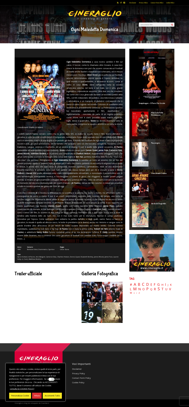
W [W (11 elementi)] (131, 293)
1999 (19, 249)
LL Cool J (25, 259)
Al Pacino (31, 257)
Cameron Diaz (51, 257)
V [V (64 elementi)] (170, 289)
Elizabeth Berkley (87, 257)
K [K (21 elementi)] (171, 284)
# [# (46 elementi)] (131, 284)
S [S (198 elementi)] (159, 289)
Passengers (155, 143)
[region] (35, 382)
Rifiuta (37, 395)
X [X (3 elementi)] (134, 293)
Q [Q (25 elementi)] (151, 289)
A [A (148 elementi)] (135, 284)
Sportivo (51, 249)
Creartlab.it (45, 403)
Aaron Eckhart (22, 257)
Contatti (58, 25)
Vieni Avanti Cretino (159, 173)
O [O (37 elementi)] (143, 289)
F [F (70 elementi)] (155, 284)
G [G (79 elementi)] (158, 284)
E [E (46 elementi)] (151, 284)
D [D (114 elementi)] (147, 284)
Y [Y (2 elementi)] (136, 293)
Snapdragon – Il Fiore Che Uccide (152, 103)
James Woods (99, 257)
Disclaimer (132, 3)
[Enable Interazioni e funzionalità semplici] (51, 379)
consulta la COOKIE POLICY (22, 388)
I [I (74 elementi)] (165, 284)
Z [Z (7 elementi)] (139, 293)
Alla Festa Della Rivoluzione (157, 114)
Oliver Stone (64, 249)
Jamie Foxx (109, 257)
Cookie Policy (170, 3)
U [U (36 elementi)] (166, 289)
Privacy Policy (143, 3)
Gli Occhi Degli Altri (158, 204)
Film (47, 25)
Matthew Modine (35, 259)
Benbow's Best (32, 249)
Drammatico (43, 249)
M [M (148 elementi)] (135, 289)
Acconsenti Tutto (52, 395)
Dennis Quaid (75, 257)
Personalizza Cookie (20, 395)
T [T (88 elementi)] (162, 289)
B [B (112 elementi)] (139, 284)
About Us (35, 25)
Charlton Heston (63, 257)
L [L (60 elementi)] (131, 289)
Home (23, 25)
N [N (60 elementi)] (139, 289)
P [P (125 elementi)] (147, 289)
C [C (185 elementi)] (143, 284)
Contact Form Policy (157, 3)
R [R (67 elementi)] (155, 289)
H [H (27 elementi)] (162, 284)
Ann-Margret (40, 257)
